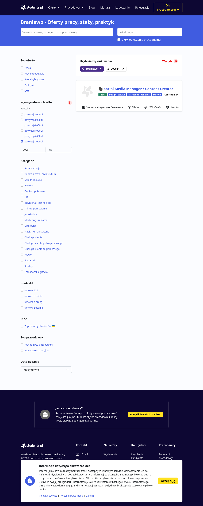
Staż (25, 91)
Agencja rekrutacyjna (35, 350)
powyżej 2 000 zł (32, 114)
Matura (105, 7)
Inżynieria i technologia (36, 202)
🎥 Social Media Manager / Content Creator (135, 88)
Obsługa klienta (32, 237)
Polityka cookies (48, 495)
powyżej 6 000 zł (32, 136)
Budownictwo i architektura (38, 174)
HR (24, 197)
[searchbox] (66, 31)
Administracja (30, 168)
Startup (27, 266)
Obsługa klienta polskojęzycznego (42, 243)
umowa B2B (29, 290)
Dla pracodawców (168, 7)
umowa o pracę (31, 302)
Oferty (52, 7)
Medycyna (28, 225)
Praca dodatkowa (32, 73)
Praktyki (27, 85)
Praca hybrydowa (32, 79)
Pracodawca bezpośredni (37, 344)
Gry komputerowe (33, 191)
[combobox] (67, 32)
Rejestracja (142, 7)
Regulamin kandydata (137, 456)
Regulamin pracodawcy (166, 456)
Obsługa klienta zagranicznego (40, 248)
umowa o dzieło (32, 296)
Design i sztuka (31, 179)
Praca (26, 67)
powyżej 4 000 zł (32, 125)
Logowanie (122, 7)
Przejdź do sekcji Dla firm (145, 414)
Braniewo (92, 68)
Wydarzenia (110, 454)
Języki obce (29, 214)
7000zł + (116, 68)
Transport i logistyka (34, 272)
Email (85, 454)
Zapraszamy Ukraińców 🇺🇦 (38, 326)
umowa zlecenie (32, 307)
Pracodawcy (73, 7)
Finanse (27, 185)
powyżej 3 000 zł (32, 119)
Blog (92, 7)
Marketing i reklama (34, 220)
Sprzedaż (28, 260)
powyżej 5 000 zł (32, 130)
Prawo (26, 254)
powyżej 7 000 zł (32, 141)
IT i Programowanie (34, 208)
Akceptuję (168, 481)
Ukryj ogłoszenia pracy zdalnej (141, 40)
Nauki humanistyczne (35, 231)
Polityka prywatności (71, 495)
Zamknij (90, 495)
